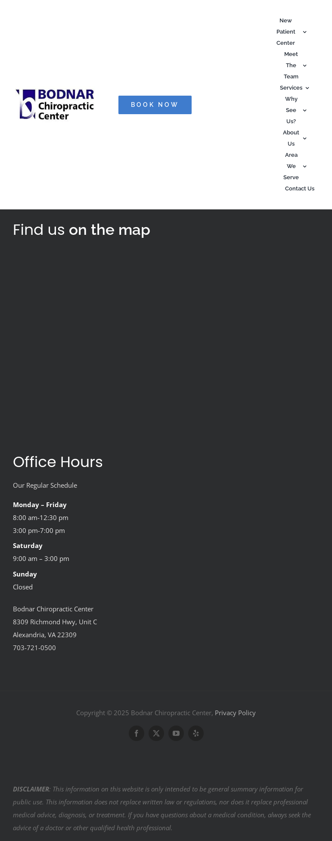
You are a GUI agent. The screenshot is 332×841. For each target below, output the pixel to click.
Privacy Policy (235, 712)
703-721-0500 (34, 647)
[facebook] (136, 733)
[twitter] (156, 733)
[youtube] (176, 733)
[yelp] (196, 733)
